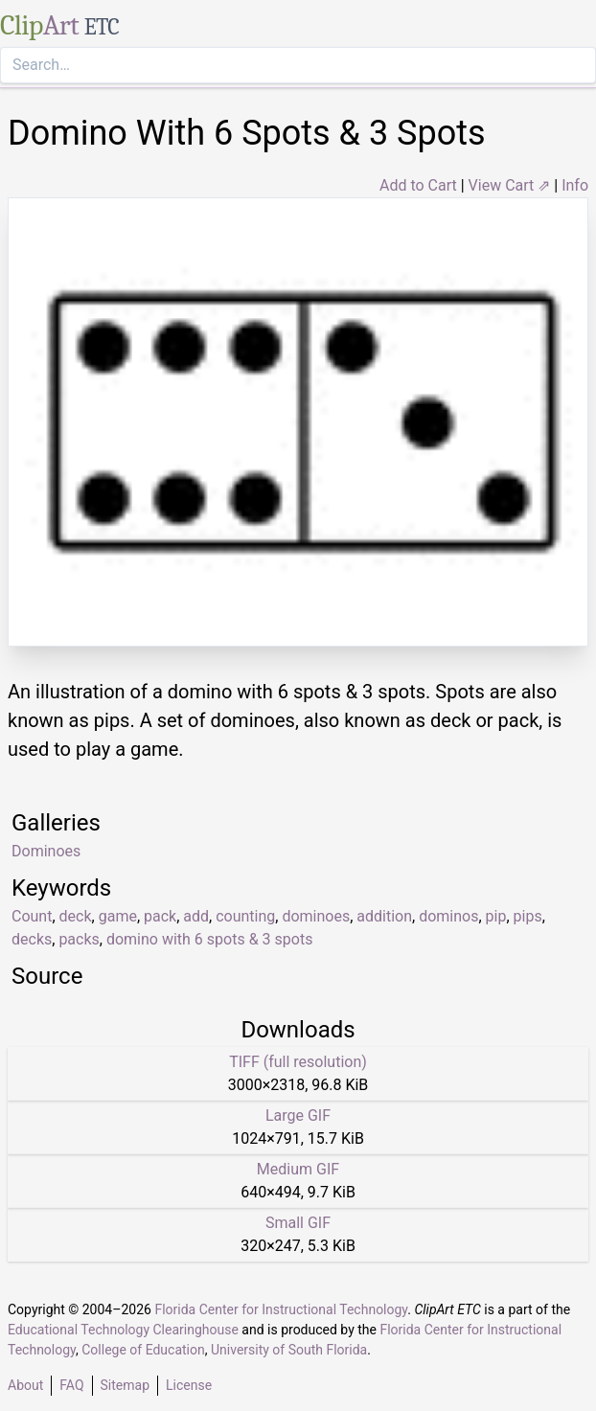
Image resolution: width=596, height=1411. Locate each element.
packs (78, 939)
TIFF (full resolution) (298, 1062)
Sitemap (125, 1385)
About (25, 1385)
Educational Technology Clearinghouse (123, 1329)
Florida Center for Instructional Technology (280, 1309)
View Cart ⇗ (510, 185)
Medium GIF (298, 1169)
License (189, 1385)
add (196, 916)
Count (31, 916)
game (118, 916)
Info (575, 185)
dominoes (316, 916)
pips (528, 916)
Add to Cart (418, 185)
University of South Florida (289, 1349)
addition (384, 916)
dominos (448, 916)
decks (31, 939)
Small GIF (298, 1223)
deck (75, 916)
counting (245, 916)
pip (496, 916)
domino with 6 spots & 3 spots (209, 939)
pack (160, 916)
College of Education (143, 1349)
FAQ (71, 1385)
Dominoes (45, 851)
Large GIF (298, 1115)
